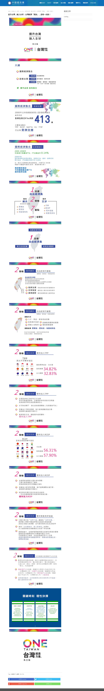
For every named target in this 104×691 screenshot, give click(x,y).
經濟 (18, 11)
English (93, 2)
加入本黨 (63, 2)
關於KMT (42, 2)
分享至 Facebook (17, 679)
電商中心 (78, 2)
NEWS (49, 2)
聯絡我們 (85, 2)
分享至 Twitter (43, 679)
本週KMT (14, 11)
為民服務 (55, 2)
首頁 (9, 11)
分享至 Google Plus (17, 684)
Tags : (9, 674)
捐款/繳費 (70, 2)
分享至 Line (43, 684)
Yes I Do (22, 11)
